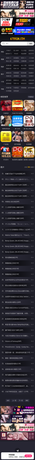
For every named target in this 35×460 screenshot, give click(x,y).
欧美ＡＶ (23, 58)
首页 (8, 400)
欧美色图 (23, 73)
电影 (2, 67)
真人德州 (16, 50)
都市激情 (8, 80)
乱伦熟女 (23, 68)
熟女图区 (23, 76)
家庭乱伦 (16, 80)
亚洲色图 (16, 73)
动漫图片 (31, 73)
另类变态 (31, 68)
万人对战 (23, 50)
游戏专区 (31, 50)
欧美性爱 (31, 65)
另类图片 (31, 76)
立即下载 (28, 456)
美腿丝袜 (8, 76)
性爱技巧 (31, 83)
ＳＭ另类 (31, 61)
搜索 (30, 43)
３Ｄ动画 (31, 58)
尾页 (27, 400)
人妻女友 (23, 80)
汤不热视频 (31, 88)
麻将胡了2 (9, 53)
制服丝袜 (8, 68)
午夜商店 (16, 88)
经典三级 (16, 68)
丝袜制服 (16, 61)
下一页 (21, 400)
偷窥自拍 (8, 73)
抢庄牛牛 (31, 53)
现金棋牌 (23, 53)
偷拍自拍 (16, 65)
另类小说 (16, 83)
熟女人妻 (8, 61)
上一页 (14, 400)
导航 (2, 89)
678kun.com (17, 39)
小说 (2, 82)
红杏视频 (8, 91)
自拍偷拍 (16, 58)
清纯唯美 (16, 76)
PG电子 (8, 50)
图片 (2, 74)
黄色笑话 (23, 83)
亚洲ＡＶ (8, 58)
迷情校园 (8, 83)
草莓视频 (23, 88)
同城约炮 (8, 88)
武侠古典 (31, 80)
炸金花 (16, 53)
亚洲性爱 (8, 65)
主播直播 (23, 61)
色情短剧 (16, 91)
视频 (2, 59)
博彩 (2, 52)
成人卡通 (23, 65)
